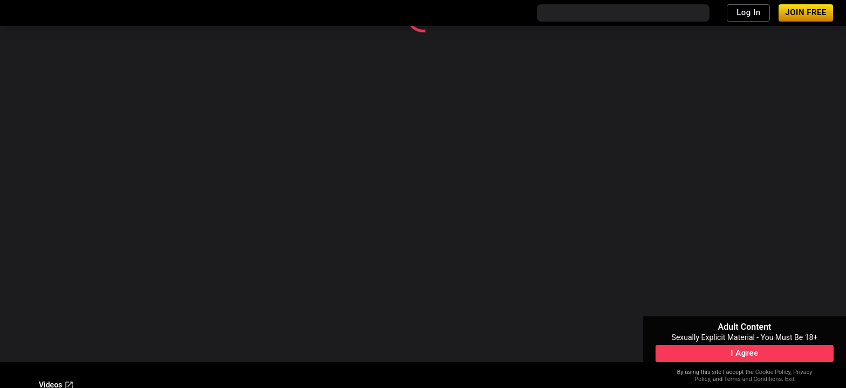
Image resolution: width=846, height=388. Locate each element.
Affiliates (158, 301)
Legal (115, 349)
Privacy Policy (234, 349)
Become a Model (104, 301)
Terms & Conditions (168, 349)
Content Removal (68, 349)
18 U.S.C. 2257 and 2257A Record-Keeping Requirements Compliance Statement (174, 334)
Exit (790, 379)
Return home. (571, 96)
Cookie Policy (772, 372)
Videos (56, 272)
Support (52, 301)
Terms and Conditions (753, 379)
